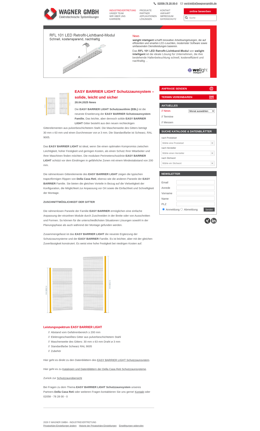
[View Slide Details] (130, 77)
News (92, 102)
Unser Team (116, 13)
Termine (168, 116)
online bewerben (200, 11)
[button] (212, 143)
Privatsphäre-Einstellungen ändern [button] (60, 426)
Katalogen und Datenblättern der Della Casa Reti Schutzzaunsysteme (104, 369)
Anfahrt (165, 13)
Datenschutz (168, 19)
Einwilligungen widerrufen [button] (131, 426)
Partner (145, 13)
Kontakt (165, 10)
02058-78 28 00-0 (167, 3)
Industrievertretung (122, 10)
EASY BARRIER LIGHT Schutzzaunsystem (123, 360)
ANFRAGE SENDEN (174, 88)
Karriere (114, 19)
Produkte (146, 10)
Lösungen (146, 19)
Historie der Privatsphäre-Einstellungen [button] (97, 426)
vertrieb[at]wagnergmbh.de (200, 3)
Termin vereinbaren (176, 97)
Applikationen (148, 16)
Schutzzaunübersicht (69, 378)
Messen (168, 122)
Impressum (167, 16)
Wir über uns (117, 16)
